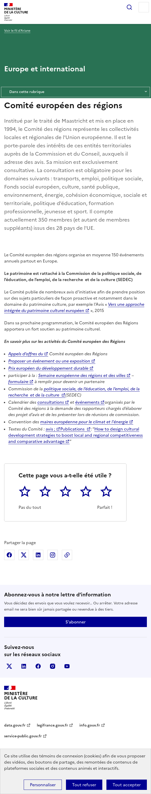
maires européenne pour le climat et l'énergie (84, 422)
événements (87, 402)
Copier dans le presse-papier (67, 555)
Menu (144, 7)
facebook (38, 666)
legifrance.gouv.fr (52, 725)
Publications (73, 429)
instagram (52, 666)
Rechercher (129, 7)
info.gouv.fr (89, 725)
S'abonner (75, 622)
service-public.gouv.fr (23, 736)
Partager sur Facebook (9, 555)
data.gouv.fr (15, 725)
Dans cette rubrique (75, 92)
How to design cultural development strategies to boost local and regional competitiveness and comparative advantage (75, 435)
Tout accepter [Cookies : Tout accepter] (127, 785)
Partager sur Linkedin (38, 555)
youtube (67, 666)
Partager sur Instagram (52, 555)
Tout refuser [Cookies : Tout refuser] (84, 785)
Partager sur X (24, 555)
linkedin (24, 666)
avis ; (50, 429)
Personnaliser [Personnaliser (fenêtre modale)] (43, 785)
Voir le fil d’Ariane (17, 30)
